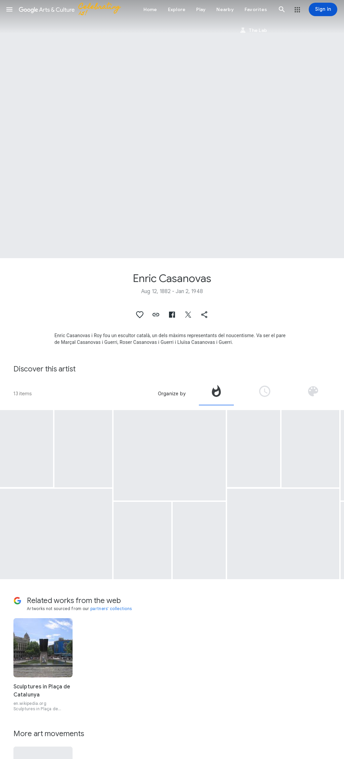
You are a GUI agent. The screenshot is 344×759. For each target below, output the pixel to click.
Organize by (171, 394)
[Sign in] (323, 9)
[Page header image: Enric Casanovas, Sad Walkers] (172, 129)
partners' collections (111, 608)
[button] (9, 9)
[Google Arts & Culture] (72, 9)
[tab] (216, 393)
